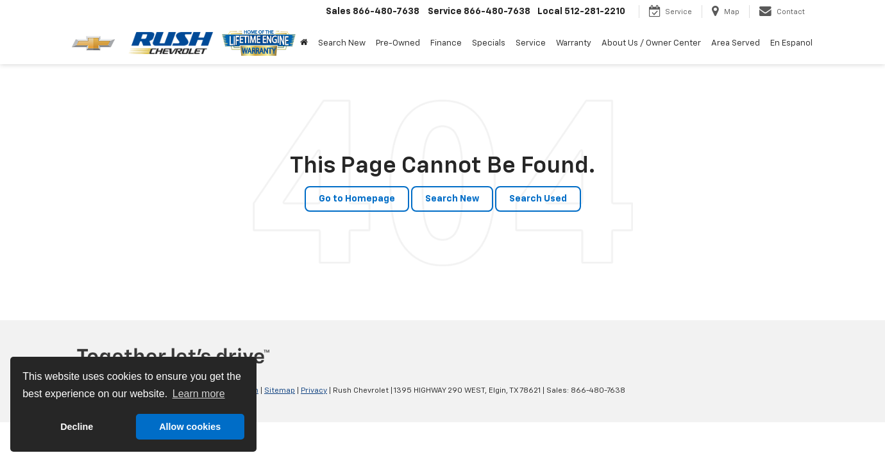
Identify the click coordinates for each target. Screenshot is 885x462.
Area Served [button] (735, 43)
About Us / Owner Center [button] (651, 43)
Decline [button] (76, 427)
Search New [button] (342, 43)
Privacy (314, 391)
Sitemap (279, 391)
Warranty (573, 43)
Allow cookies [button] (190, 427)
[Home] (304, 43)
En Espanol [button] (791, 43)
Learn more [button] (199, 393)
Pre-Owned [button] (398, 43)
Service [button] (531, 43)
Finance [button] (446, 43)
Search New (452, 198)
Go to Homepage (357, 198)
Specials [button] (488, 43)
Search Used (538, 198)
